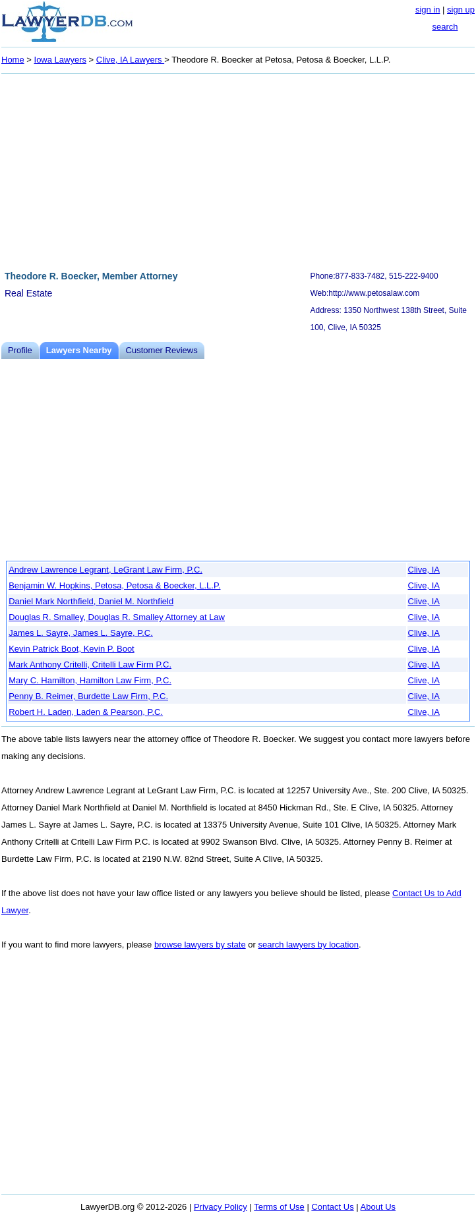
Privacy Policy (220, 1207)
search (445, 27)
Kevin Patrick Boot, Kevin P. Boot (71, 649)
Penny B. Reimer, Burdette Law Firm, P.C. (88, 696)
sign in (427, 9)
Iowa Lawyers (60, 60)
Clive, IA (424, 570)
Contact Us (332, 1207)
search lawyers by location (308, 944)
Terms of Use (279, 1207)
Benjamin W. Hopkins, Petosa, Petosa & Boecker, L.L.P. (114, 585)
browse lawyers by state (200, 944)
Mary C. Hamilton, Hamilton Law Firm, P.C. (90, 680)
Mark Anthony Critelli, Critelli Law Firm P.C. (90, 664)
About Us (378, 1207)
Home (12, 60)
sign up (461, 9)
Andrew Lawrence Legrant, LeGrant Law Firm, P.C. (105, 570)
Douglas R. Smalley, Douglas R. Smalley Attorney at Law (117, 617)
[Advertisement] (238, 170)
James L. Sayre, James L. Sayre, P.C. (81, 633)
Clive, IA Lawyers (130, 60)
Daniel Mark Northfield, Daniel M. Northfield (91, 601)
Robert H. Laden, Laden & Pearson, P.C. (86, 712)
